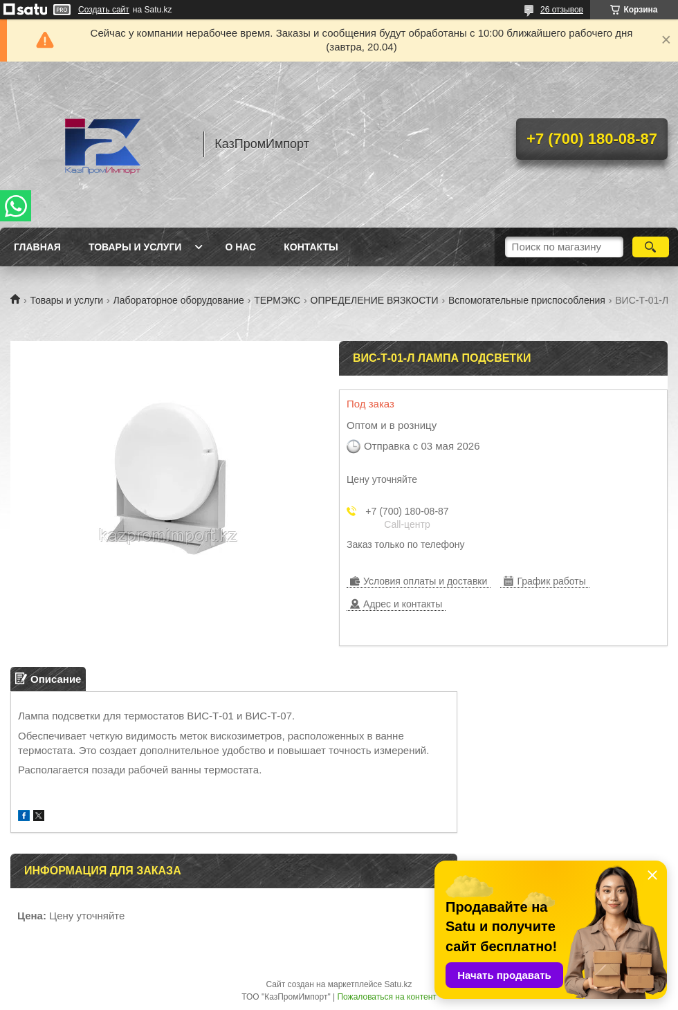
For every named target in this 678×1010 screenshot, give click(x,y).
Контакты (311, 246)
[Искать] (650, 247)
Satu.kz (398, 984)
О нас (240, 246)
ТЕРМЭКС (277, 300)
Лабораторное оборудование (178, 300)
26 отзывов (561, 10)
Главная (37, 246)
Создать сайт (103, 10)
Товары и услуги (135, 246)
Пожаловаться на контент (386, 997)
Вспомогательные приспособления (526, 300)
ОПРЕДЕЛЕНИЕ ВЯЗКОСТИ (375, 300)
